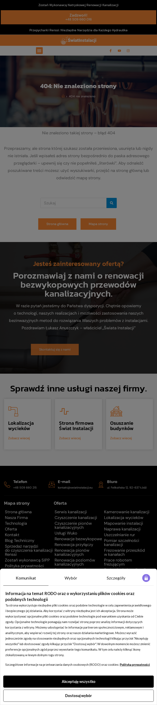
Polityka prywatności (135, 664)
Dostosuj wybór (78, 695)
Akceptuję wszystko (78, 681)
